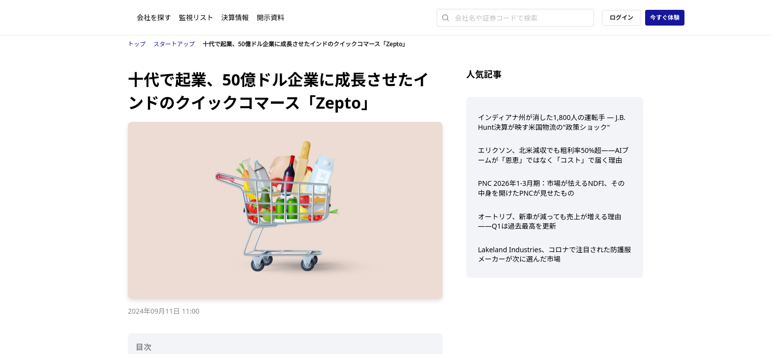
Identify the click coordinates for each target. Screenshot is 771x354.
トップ (137, 44)
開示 (270, 17)
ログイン (621, 17)
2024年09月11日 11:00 (164, 311)
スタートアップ (174, 44)
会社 (154, 17)
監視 (196, 17)
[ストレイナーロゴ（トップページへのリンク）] (112, 17)
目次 (143, 347)
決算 (235, 17)
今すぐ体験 (665, 17)
